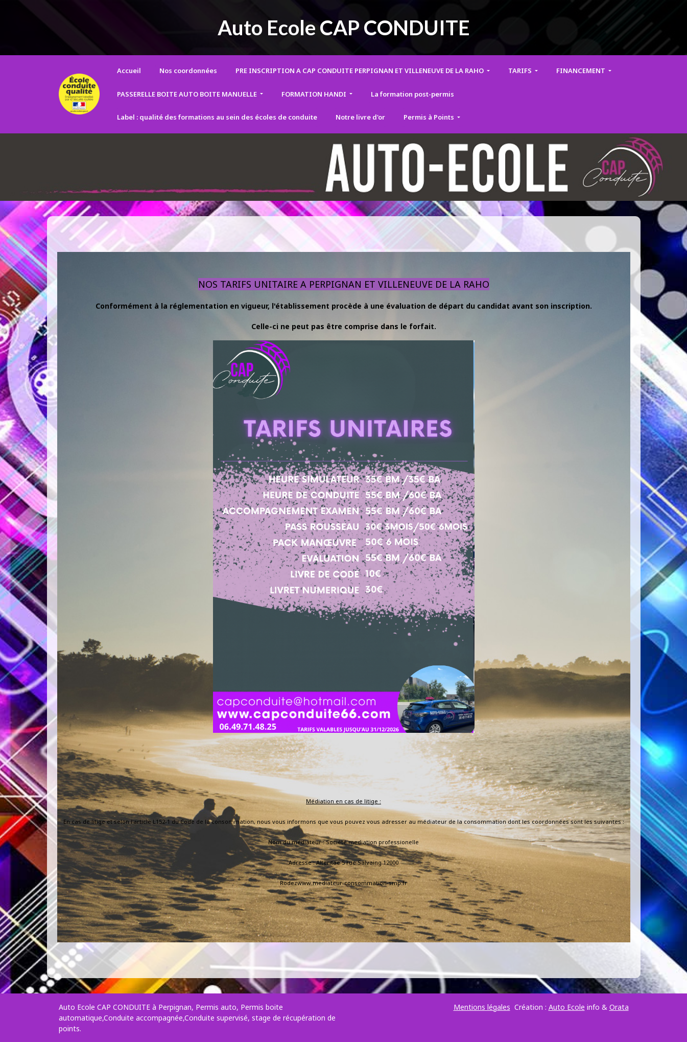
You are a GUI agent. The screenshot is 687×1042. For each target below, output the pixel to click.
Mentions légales (482, 1007)
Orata (619, 1007)
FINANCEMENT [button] (581, 70)
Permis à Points (430, 117)
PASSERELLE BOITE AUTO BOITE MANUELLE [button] (187, 94)
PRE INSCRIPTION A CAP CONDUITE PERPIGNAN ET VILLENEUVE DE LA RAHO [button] (360, 70)
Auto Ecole (567, 1007)
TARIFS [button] (520, 70)
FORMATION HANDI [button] (314, 94)
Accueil (129, 70)
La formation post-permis (412, 94)
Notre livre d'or (360, 117)
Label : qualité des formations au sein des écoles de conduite (217, 117)
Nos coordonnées (188, 70)
